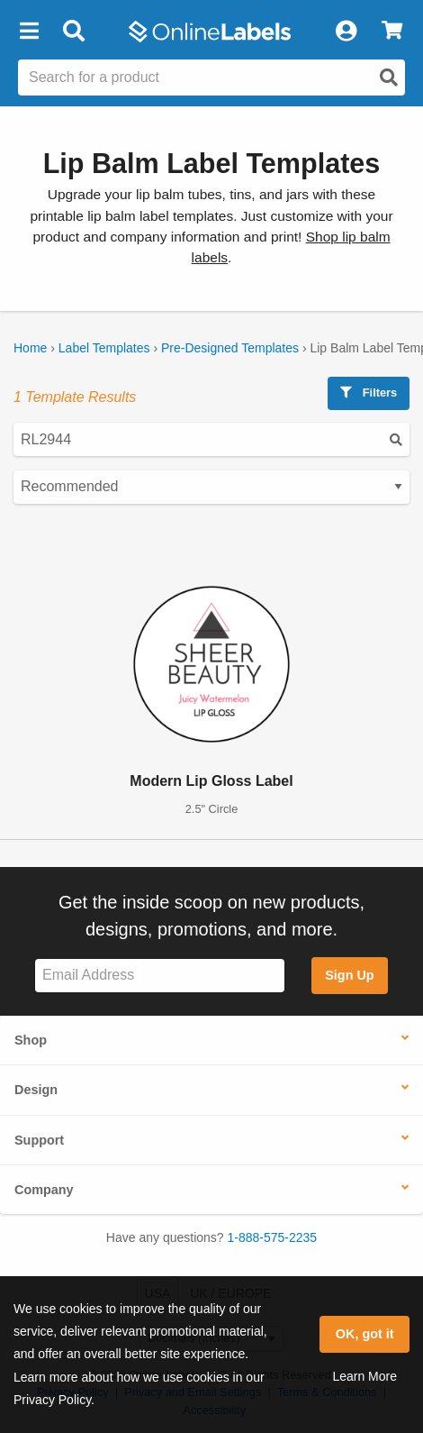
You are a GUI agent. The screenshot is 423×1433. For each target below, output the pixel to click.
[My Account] (345, 31)
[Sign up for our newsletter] (159, 975)
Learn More (364, 1376)
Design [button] (36, 1089)
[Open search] (389, 77)
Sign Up (349, 975)
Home (30, 348)
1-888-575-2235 (273, 1237)
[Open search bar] (73, 31)
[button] (28, 31)
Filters (368, 392)
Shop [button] (30, 1040)
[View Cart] (392, 31)
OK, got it (365, 1334)
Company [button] (44, 1189)
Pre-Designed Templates (230, 348)
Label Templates (104, 348)
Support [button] (39, 1140)
